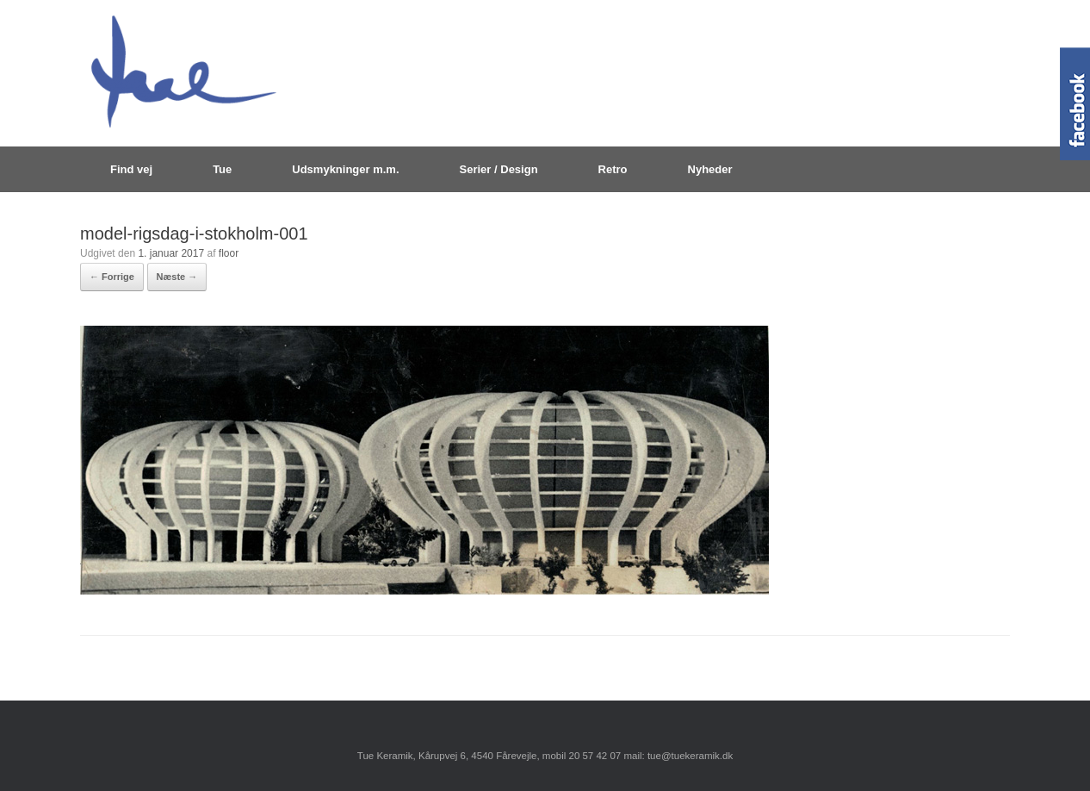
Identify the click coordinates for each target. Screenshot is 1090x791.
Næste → (177, 276)
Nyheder (710, 169)
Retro (613, 169)
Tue (222, 169)
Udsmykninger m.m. (345, 169)
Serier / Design (499, 169)
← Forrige (112, 276)
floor (228, 253)
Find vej (131, 169)
